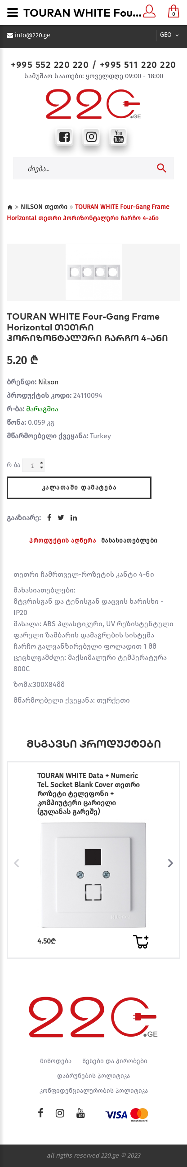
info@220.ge (32, 35)
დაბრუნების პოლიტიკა (93, 1076)
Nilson (48, 382)
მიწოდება (55, 1061)
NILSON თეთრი (44, 207)
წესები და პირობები (114, 1061)
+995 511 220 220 (138, 64)
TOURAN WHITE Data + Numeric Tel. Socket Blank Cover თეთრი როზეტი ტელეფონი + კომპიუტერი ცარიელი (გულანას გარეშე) (88, 793)
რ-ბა (13, 464)
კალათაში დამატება (79, 487)
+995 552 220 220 (50, 64)
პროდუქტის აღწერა (62, 540)
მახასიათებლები (129, 540)
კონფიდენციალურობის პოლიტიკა (94, 1091)
